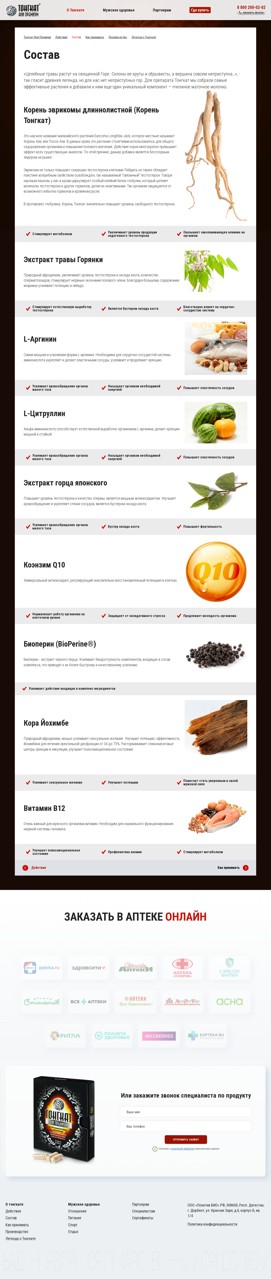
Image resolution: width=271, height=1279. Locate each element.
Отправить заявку (185, 1143)
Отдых (73, 1232)
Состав (76, 37)
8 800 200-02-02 (251, 7)
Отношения (77, 1211)
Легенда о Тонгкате (144, 37)
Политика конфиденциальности (212, 1224)
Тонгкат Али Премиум (37, 37)
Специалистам (143, 1211)
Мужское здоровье (118, 10)
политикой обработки (183, 1155)
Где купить (200, 10)
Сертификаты (142, 1218)
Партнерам (162, 10)
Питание (74, 1218)
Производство (118, 37)
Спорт (72, 1225)
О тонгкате (14, 1204)
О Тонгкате (75, 10)
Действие (61, 37)
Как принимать (95, 37)
